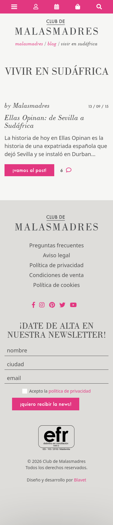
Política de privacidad (56, 265)
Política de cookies (56, 284)
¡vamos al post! (29, 170)
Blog (52, 43)
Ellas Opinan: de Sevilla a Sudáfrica (44, 121)
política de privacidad (70, 391)
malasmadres (29, 43)
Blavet (80, 480)
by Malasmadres (27, 105)
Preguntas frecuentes (56, 245)
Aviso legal (56, 255)
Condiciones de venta (56, 275)
